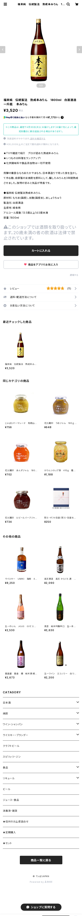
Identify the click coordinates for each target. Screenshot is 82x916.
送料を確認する (38, 138)
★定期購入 (9, 832)
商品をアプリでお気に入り (41, 264)
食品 (5, 767)
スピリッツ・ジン (12, 756)
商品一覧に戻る (41, 860)
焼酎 (5, 713)
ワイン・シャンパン (13, 724)
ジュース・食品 (11, 799)
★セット (7, 843)
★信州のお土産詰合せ (16, 821)
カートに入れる (41, 250)
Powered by (41, 882)
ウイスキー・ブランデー (15, 735)
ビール (6, 789)
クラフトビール (11, 745)
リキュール (9, 778)
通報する (74, 275)
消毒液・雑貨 (10, 810)
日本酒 (7, 702)
